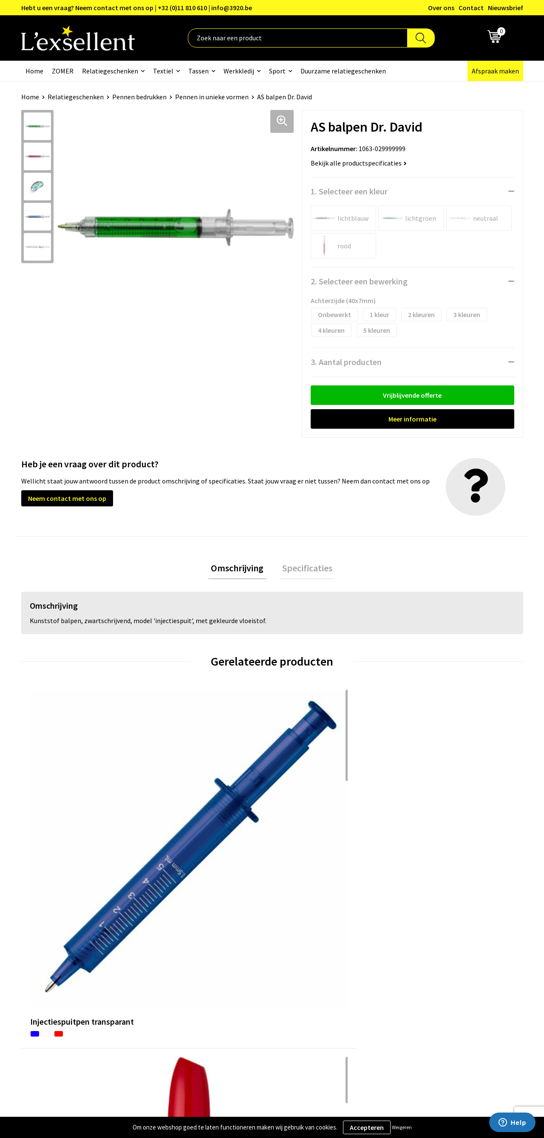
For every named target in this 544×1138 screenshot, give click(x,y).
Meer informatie (412, 419)
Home (34, 71)
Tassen (198, 71)
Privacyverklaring (429, 928)
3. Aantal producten (346, 362)
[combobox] (298, 38)
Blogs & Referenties (248, 928)
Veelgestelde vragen (248, 954)
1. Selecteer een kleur (349, 191)
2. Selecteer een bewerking (359, 281)
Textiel (163, 71)
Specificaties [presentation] (304, 569)
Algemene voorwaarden (438, 915)
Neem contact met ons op (67, 498)
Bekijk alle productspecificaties (359, 163)
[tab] (240, 569)
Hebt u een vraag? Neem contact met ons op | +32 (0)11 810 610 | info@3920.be (136, 7)
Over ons (441, 7)
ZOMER (63, 71)
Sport (277, 71)
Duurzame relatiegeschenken (343, 71)
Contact (471, 7)
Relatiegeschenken (110, 71)
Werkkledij (239, 71)
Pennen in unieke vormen (212, 97)
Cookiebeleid (423, 941)
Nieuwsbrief (505, 7)
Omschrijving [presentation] (240, 569)
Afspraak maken (495, 71)
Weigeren (402, 1127)
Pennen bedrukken (139, 97)
